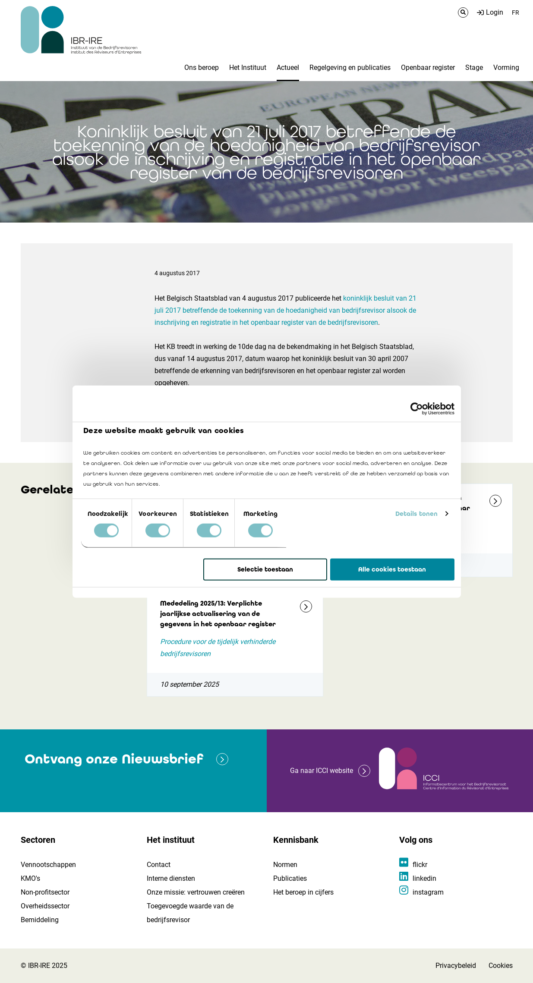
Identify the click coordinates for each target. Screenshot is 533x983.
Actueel (288, 67)
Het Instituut (247, 67)
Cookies (501, 965)
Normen (285, 865)
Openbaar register (428, 67)
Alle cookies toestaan (392, 569)
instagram (428, 892)
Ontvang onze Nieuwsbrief (114, 759)
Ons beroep (201, 67)
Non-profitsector (45, 892)
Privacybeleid (455, 965)
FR (515, 12)
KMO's (30, 878)
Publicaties (290, 878)
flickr (420, 865)
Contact (158, 865)
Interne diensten (171, 878)
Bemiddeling (40, 920)
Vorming (506, 67)
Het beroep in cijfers (303, 892)
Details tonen (416, 514)
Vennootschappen (48, 865)
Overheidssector (45, 906)
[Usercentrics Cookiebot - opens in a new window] (416, 408)
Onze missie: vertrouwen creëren (196, 892)
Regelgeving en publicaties (350, 67)
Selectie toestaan (265, 569)
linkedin (424, 878)
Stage (474, 67)
